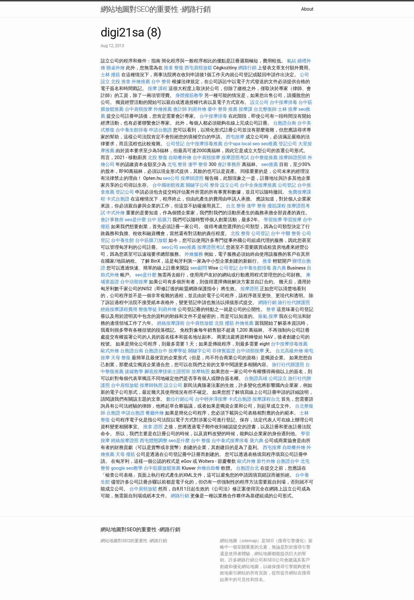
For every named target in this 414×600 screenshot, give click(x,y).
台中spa (232, 143)
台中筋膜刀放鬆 (151, 240)
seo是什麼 (135, 219)
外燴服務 (194, 254)
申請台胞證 (160, 130)
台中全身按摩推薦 (258, 185)
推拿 (267, 261)
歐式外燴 (110, 350)
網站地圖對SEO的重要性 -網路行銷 (155, 9)
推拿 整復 (173, 67)
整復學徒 (148, 309)
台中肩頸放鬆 (199, 323)
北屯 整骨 (177, 164)
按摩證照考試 (235, 157)
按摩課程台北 (266, 399)
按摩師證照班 (292, 157)
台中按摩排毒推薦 (204, 143)
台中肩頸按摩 (138, 109)
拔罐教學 (134, 371)
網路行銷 (247, 67)
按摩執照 (200, 371)
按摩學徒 (177, 350)
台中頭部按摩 (134, 281)
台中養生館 (122, 240)
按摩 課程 (157, 88)
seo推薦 (269, 143)
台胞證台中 (155, 350)
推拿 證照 (153, 426)
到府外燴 (197, 109)
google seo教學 (127, 468)
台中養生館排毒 (132, 130)
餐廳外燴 (154, 413)
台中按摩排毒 (283, 102)
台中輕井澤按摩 (211, 399)
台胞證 (113, 413)
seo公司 (171, 178)
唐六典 (279, 268)
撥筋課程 (276, 206)
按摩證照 (249, 288)
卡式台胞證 (117, 199)
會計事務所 (229, 164)
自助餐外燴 (179, 157)
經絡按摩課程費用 (119, 309)
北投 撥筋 (224, 323)
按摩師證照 (192, 178)
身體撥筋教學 (189, 95)
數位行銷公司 (180, 399)
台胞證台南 (284, 123)
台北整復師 (265, 109)
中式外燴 (115, 212)
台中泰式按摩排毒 (230, 440)
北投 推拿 (121, 81)
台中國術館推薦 (168, 185)
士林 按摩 (287, 109)
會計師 (180, 109)
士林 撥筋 (110, 74)
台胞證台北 (247, 468)
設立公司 (259, 102)
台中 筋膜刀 (159, 219)
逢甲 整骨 (198, 164)
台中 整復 (200, 440)
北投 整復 (157, 157)
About (307, 9)
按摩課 (245, 109)
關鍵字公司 (197, 185)
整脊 (270, 309)
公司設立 (278, 378)
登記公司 (288, 143)
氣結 (291, 61)
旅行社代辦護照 (294, 302)
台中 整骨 (161, 81)
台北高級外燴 (289, 350)
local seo (250, 143)
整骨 (214, 185)
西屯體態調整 (153, 440)
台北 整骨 (236, 206)
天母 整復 (121, 357)
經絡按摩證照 (125, 440)
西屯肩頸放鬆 (198, 67)
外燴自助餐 (208, 468)
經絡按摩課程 (171, 323)
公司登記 (175, 143)
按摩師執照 (151, 385)
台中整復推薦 (264, 157)
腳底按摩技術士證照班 (167, 371)
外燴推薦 (141, 81)
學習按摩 (273, 219)
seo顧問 (198, 268)
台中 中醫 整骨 (286, 233)
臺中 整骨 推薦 (222, 109)
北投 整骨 (240, 233)
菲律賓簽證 (223, 350)
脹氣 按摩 (268, 316)
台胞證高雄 (255, 378)
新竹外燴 (266, 461)
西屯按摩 (235, 137)
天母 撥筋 (125, 454)
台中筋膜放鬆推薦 (162, 468)
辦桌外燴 (115, 67)
